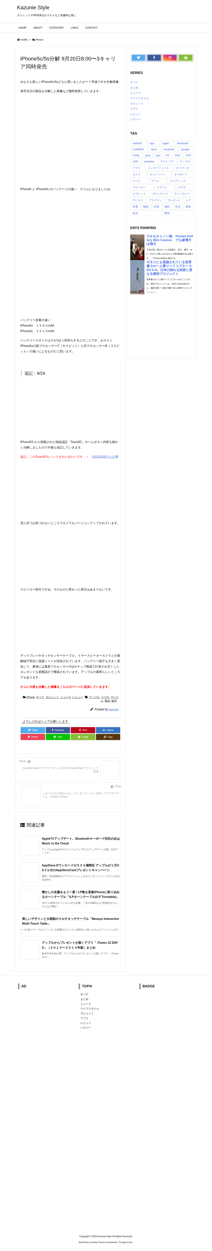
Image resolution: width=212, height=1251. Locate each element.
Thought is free (125, 1242)
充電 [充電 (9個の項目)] (135, 206)
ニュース (65, 697)
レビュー (77, 697)
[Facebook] (58, 730)
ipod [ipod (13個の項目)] (147, 155)
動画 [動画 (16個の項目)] (146, 206)
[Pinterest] (83, 730)
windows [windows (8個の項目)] (149, 161)
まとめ (134, 87)
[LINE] (58, 737)
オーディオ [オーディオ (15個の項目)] (182, 167)
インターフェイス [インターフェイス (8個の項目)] (158, 167)
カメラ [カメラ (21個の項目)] (137, 174)
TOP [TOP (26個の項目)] (188, 155)
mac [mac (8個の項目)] (158, 155)
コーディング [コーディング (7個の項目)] (178, 180)
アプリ (134, 108)
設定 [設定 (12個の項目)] (135, 213)
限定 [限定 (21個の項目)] (167, 213)
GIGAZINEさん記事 (105, 456)
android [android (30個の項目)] (137, 143)
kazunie (114, 709)
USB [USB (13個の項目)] (135, 161)
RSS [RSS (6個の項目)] (177, 155)
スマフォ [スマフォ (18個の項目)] (162, 187)
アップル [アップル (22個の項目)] (185, 161)
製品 (107, 700)
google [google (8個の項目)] (185, 149)
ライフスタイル (139, 98)
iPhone (39, 39)
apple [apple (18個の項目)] (165, 143)
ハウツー (135, 119)
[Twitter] (33, 730)
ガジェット (52, 697)
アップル (94, 697)
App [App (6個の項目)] (152, 143)
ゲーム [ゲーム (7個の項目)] (155, 180)
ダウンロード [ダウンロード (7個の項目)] (160, 193)
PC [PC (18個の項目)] (167, 155)
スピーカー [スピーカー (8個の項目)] (139, 187)
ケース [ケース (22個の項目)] (137, 180)
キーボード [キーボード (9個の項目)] (180, 174)
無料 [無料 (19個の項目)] (167, 206)
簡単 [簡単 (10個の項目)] (188, 206)
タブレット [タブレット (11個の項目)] (139, 193)
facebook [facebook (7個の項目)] (169, 149)
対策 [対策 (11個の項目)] (156, 206)
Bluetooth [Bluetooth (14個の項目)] (182, 143)
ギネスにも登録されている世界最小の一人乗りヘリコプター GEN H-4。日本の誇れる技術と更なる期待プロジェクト (169, 267)
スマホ (105, 697)
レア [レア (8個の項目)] (188, 200)
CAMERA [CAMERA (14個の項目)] (138, 149)
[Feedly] (83, 737)
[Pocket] (33, 737)
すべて (40, 697)
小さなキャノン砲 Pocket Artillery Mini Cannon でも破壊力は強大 (170, 240)
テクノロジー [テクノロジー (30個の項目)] (182, 193)
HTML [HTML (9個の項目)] (136, 155)
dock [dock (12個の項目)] (154, 149)
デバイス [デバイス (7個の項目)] (138, 200)
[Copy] (108, 737)
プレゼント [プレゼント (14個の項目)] (173, 200)
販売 (114, 700)
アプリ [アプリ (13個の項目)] (137, 167)
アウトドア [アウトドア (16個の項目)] (167, 161)
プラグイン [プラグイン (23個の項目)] (155, 200)
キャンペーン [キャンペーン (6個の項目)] (157, 174)
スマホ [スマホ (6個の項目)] (182, 187)
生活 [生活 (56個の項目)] (177, 206)
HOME (24, 39)
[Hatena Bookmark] (108, 730)
